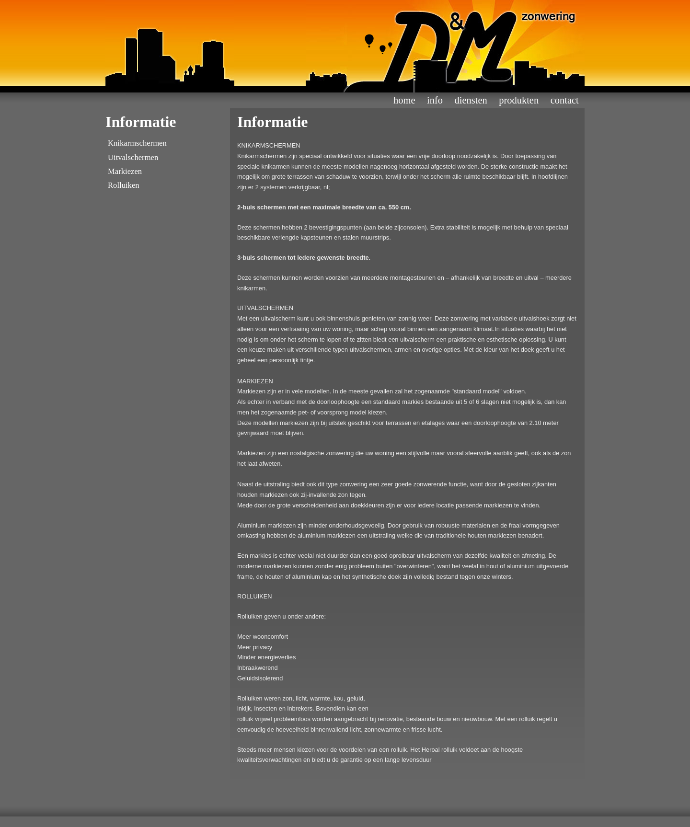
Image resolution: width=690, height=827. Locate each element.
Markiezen (125, 171)
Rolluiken (123, 185)
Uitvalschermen (133, 157)
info (435, 100)
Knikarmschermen (137, 143)
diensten (471, 100)
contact (565, 100)
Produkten (519, 100)
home (404, 100)
